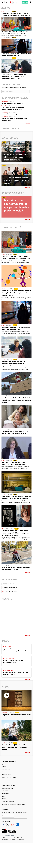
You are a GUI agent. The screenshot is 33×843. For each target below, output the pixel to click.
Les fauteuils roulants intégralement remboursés (15, 114)
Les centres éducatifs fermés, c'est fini (12, 103)
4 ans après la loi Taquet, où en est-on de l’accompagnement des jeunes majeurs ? (13, 108)
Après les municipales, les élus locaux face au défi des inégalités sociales (16, 157)
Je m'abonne (25, 2)
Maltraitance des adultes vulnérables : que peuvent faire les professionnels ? (16, 205)
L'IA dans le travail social (10, 587)
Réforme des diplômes (9, 591)
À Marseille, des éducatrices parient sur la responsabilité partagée (16, 180)
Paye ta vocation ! (8, 584)
